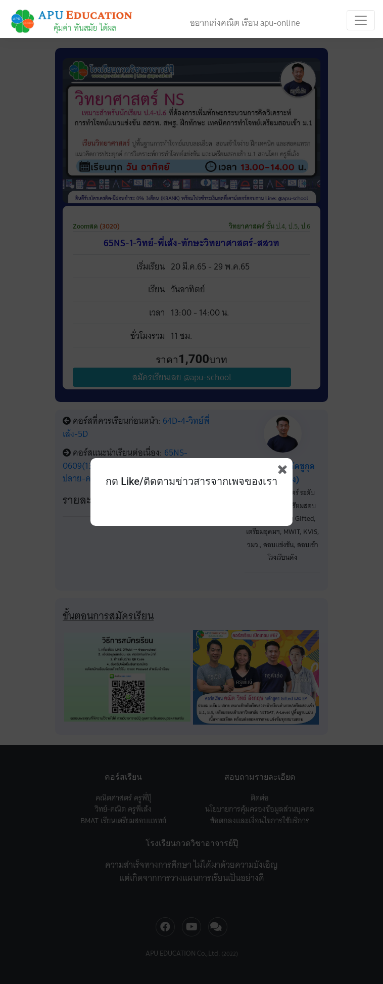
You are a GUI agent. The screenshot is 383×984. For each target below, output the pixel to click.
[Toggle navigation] (361, 20)
